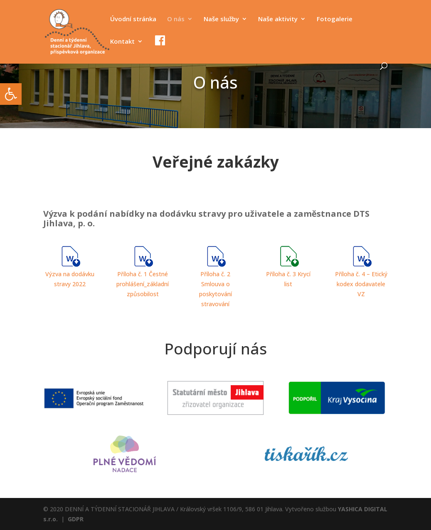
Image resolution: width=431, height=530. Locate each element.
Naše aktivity (278, 19)
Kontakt (122, 41)
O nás (176, 19)
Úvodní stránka (133, 19)
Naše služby (221, 19)
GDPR (76, 519)
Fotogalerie (334, 19)
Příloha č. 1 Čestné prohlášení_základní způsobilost (142, 284)
